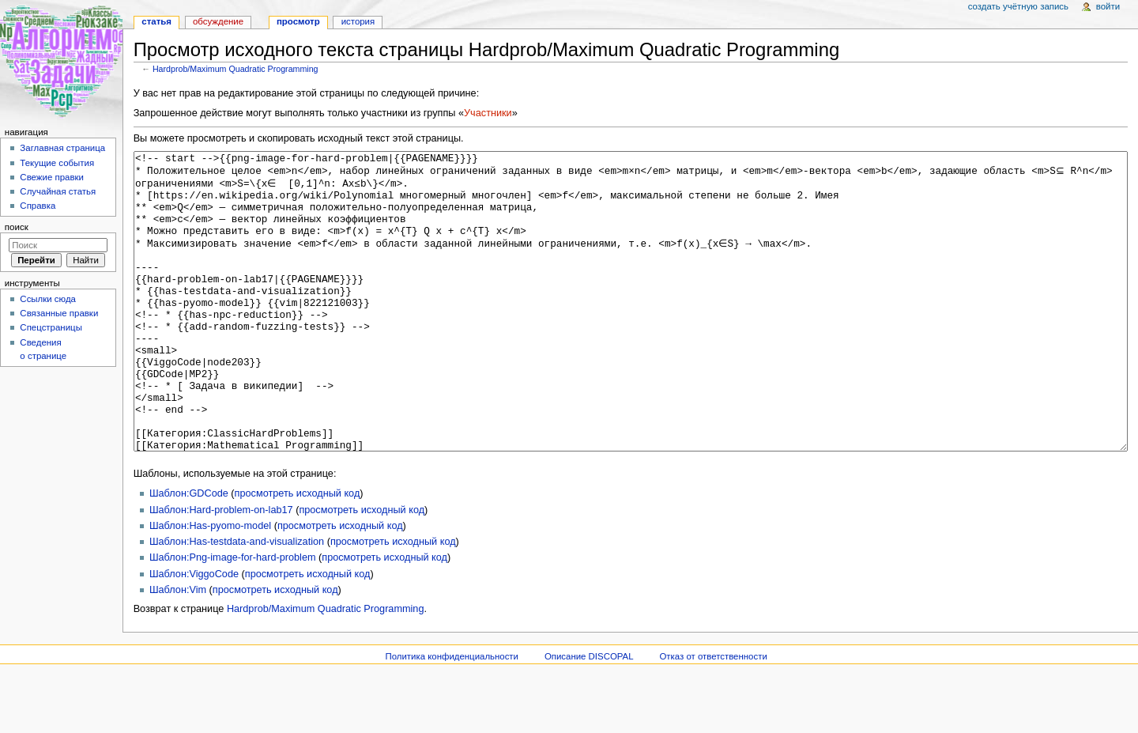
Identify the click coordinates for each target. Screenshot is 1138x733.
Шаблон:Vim (177, 649)
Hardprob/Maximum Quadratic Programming (235, 69)
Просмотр (298, 21)
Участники (488, 113)
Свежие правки (52, 177)
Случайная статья (58, 191)
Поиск (16, 227)
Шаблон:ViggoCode (194, 633)
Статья (156, 21)
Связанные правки (59, 313)
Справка (37, 205)
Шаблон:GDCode (188, 552)
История (358, 21)
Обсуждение (218, 21)
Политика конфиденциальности (451, 715)
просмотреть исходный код (297, 552)
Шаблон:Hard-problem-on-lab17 (221, 569)
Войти (1108, 6)
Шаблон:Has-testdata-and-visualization (236, 600)
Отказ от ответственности (713, 715)
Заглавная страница (62, 148)
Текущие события (57, 163)
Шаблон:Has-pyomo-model (210, 585)
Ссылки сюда (48, 299)
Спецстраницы (51, 327)
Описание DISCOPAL (589, 715)
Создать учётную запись (1018, 6)
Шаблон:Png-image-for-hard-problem (232, 616)
